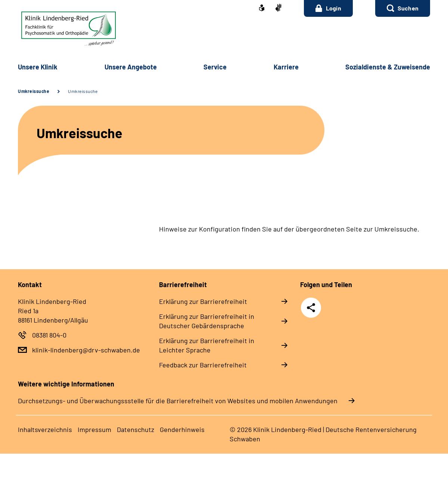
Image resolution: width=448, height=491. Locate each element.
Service (215, 67)
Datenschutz (135, 429)
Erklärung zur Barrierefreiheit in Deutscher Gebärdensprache (206, 321)
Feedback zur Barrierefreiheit (203, 365)
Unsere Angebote (131, 67)
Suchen (408, 8)
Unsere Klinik (37, 67)
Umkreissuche (33, 91)
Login (328, 8)
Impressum (94, 429)
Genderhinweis (182, 429)
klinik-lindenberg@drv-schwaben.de (86, 350)
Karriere (286, 67)
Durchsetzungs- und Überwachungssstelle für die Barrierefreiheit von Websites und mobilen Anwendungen (177, 401)
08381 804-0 (49, 335)
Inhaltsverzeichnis (45, 429)
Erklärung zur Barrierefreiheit (203, 301)
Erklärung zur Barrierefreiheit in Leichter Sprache (206, 345)
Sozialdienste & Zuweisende (387, 67)
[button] (402, 8)
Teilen (311, 307)
